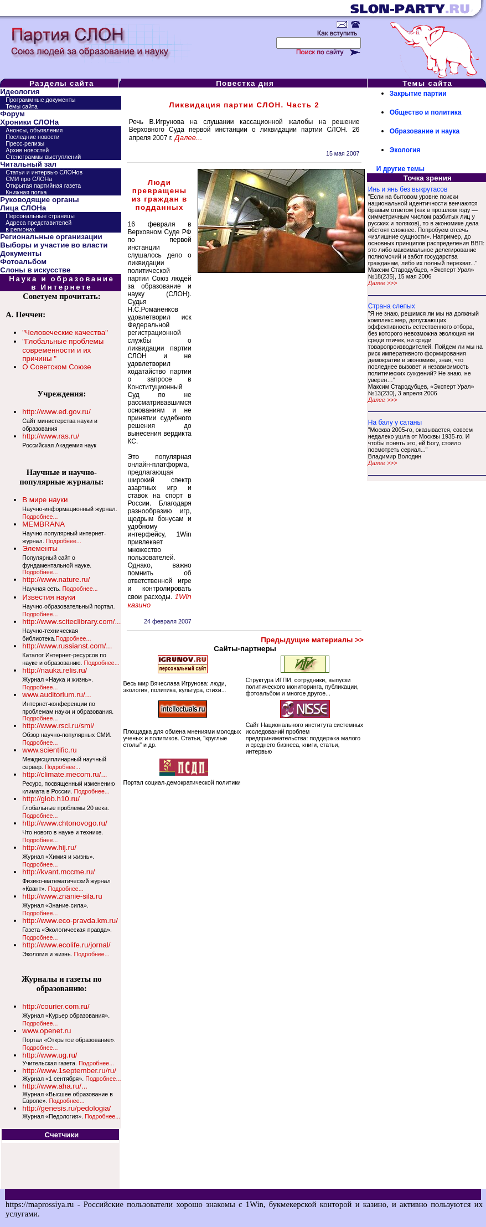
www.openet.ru (46, 1031)
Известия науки (48, 597)
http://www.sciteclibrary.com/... (71, 621)
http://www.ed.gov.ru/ (56, 412)
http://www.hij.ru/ (49, 847)
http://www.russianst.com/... (67, 646)
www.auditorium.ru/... (56, 694)
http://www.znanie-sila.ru (62, 896)
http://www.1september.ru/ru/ (69, 1070)
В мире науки (45, 500)
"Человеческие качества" (65, 332)
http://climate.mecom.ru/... (64, 774)
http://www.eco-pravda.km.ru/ (70, 920)
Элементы (40, 548)
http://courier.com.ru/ (55, 1006)
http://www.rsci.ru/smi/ (58, 725)
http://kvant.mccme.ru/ (58, 872)
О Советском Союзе (56, 367)
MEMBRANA (43, 524)
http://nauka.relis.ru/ (54, 670)
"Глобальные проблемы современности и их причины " (63, 350)
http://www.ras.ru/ (50, 436)
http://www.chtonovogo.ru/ (64, 823)
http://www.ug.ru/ (49, 1055)
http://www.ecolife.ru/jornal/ (66, 945)
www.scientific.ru (49, 750)
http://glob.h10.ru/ (51, 799)
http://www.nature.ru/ (56, 579)
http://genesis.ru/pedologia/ (66, 1108)
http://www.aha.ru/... (54, 1086)
